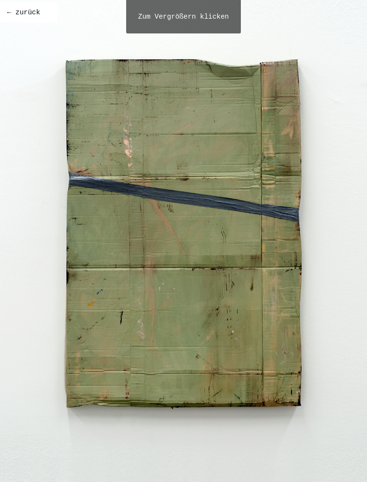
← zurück (23, 12)
